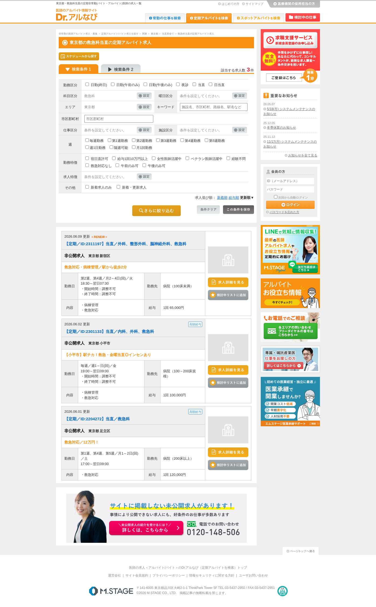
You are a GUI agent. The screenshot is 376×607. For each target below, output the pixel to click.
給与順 (234, 198)
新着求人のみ (101, 187)
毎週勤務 (97, 141)
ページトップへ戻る (300, 550)
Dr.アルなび (209, 18)
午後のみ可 (156, 166)
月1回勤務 (144, 148)
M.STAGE (111, 591)
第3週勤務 (168, 141)
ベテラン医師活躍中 (206, 159)
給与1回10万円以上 (132, 159)
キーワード (166, 107)
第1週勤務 (120, 141)
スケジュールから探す (79, 56)
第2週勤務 (144, 141)
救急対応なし (101, 166)
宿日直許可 (99, 159)
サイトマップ (254, 3)
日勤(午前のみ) (128, 85)
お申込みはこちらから (146, 528)
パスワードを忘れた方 (284, 212)
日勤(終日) (99, 85)
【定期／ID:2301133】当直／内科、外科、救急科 (109, 331)
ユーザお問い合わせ (253, 575)
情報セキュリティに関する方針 (211, 575)
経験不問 (239, 159)
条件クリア (208, 209)
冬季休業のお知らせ (281, 127)
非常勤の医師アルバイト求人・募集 (78, 33)
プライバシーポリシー (168, 575)
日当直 (219, 85)
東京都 (154, 33)
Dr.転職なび (165, 18)
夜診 (185, 85)
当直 (201, 85)
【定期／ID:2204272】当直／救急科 (97, 419)
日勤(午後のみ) (160, 85)
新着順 (222, 198)
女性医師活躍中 (169, 159)
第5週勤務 (217, 141)
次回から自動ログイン (293, 197)
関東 (144, 33)
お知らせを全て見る (302, 155)
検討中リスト (303, 17)
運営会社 (114, 575)
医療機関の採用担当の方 (293, 4)
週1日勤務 (98, 148)
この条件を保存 (238, 209)
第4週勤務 (193, 141)
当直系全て (168, 33)
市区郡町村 (70, 119)
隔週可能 (121, 148)
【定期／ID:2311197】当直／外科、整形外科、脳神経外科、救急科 (125, 243)
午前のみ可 (129, 166)
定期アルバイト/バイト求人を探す (119, 33)
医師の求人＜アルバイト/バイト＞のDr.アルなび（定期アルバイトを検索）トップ (188, 568)
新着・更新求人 (134, 187)
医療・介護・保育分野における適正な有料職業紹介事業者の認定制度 (282, 591)
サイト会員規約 (137, 575)
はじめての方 (230, 3)
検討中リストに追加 (228, 295)
